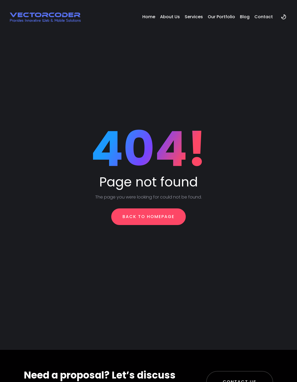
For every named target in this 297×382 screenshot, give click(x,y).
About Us (170, 17)
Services (194, 17)
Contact (263, 17)
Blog (245, 17)
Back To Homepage (148, 217)
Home (148, 17)
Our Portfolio (221, 17)
